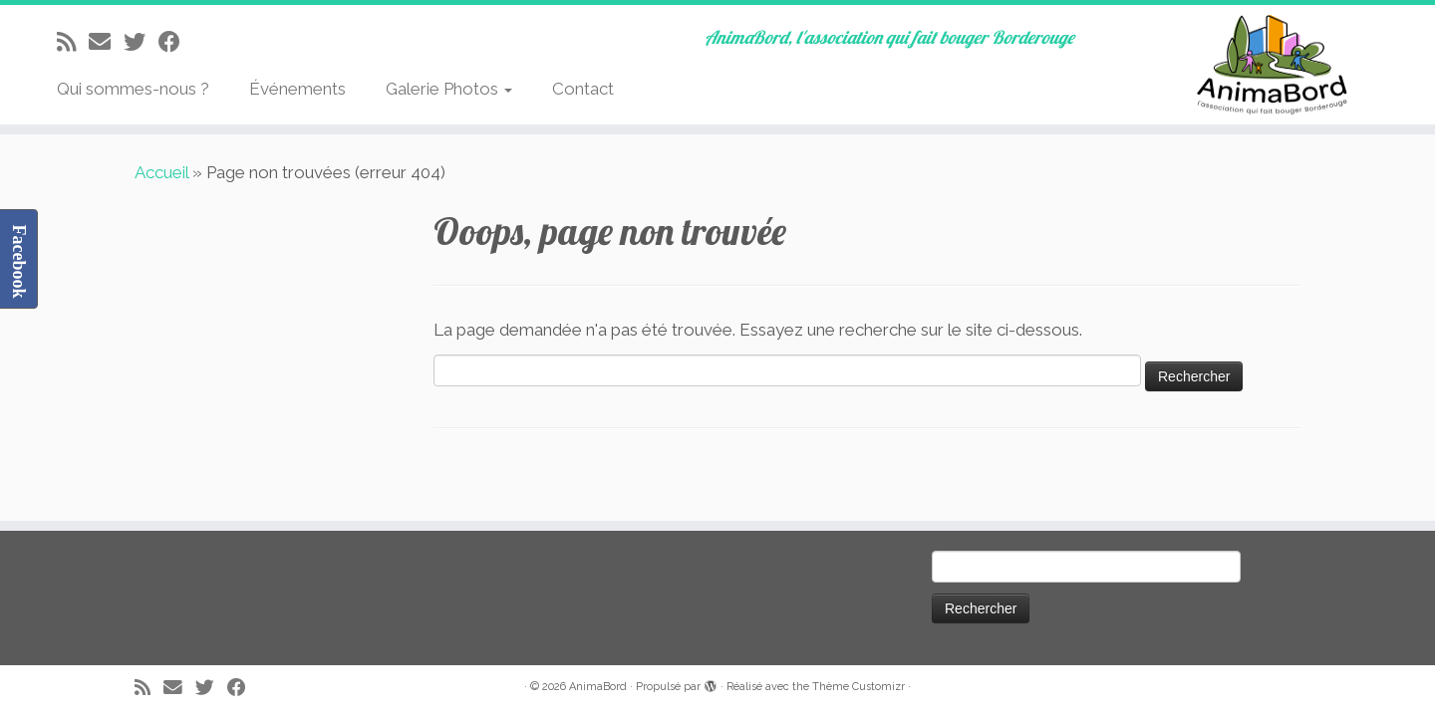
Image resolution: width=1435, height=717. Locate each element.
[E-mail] (106, 42)
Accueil (161, 172)
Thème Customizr (858, 686)
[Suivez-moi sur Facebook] (175, 42)
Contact (583, 89)
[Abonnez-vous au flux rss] (73, 42)
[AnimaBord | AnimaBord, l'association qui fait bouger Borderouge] (1269, 65)
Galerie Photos (449, 89)
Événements (297, 89)
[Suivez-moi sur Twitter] (141, 42)
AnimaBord (598, 686)
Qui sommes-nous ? (133, 89)
